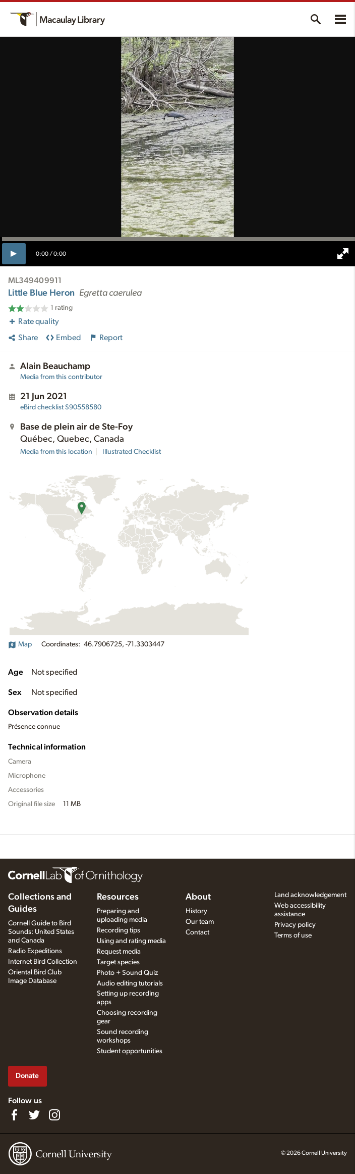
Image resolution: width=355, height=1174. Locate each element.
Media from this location (56, 451)
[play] (14, 253)
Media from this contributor (61, 377)
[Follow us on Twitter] (34, 1115)
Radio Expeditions (35, 951)
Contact (197, 932)
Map (20, 644)
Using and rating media (131, 941)
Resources (118, 897)
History (196, 911)
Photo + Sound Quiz (127, 972)
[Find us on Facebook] (14, 1115)
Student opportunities (129, 1051)
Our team (200, 921)
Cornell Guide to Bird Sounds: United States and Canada (41, 932)
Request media (119, 951)
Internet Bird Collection (42, 961)
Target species (118, 962)
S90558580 (60, 407)
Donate (27, 1075)
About (198, 897)
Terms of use (293, 935)
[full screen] (343, 254)
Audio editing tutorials (130, 983)
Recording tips (118, 930)
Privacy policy (295, 924)
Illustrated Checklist (131, 451)
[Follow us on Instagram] (54, 1115)
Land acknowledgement (310, 895)
